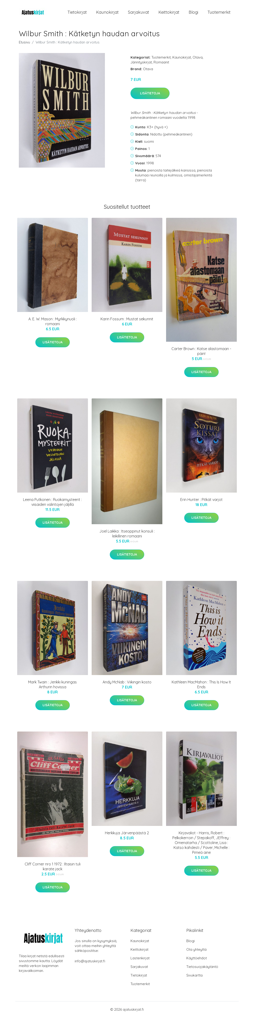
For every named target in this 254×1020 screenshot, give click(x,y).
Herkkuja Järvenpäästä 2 (127, 835)
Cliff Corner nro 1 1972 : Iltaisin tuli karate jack (52, 869)
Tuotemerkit (219, 13)
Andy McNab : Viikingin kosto (127, 684)
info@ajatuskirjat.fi (90, 963)
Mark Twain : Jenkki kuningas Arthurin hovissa (52, 687)
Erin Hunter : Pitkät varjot (201, 502)
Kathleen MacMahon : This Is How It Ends (201, 687)
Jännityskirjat (141, 64)
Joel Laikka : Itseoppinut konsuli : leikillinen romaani (127, 536)
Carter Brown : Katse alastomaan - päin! (201, 353)
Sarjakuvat (138, 13)
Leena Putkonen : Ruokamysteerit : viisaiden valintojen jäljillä (52, 504)
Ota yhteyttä (196, 952)
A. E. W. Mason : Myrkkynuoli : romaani (52, 324)
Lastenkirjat (140, 960)
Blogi (193, 13)
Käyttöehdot (196, 960)
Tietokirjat (77, 13)
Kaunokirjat (107, 13)
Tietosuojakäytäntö (202, 969)
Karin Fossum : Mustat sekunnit (126, 321)
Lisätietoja (150, 96)
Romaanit (161, 64)
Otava (198, 59)
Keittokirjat (168, 13)
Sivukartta (194, 978)
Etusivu (24, 44)
